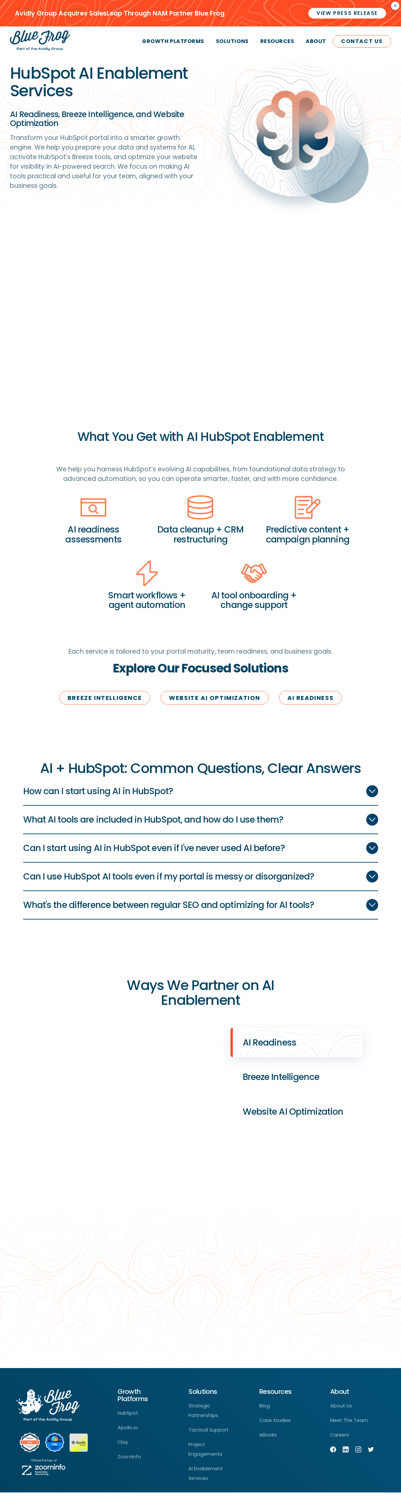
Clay (123, 1452)
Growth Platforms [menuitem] (173, 41)
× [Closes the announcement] (395, 6)
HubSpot (128, 1423)
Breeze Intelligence (105, 698)
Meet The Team (349, 1431)
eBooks (268, 1445)
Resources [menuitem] (277, 41)
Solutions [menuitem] (232, 41)
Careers (339, 1445)
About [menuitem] (316, 41)
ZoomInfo (129, 1467)
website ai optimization (214, 698)
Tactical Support (208, 1440)
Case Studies (275, 1431)
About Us (341, 1416)
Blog (264, 1416)
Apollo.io (128, 1438)
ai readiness (310, 698)
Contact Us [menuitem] (362, 41)
